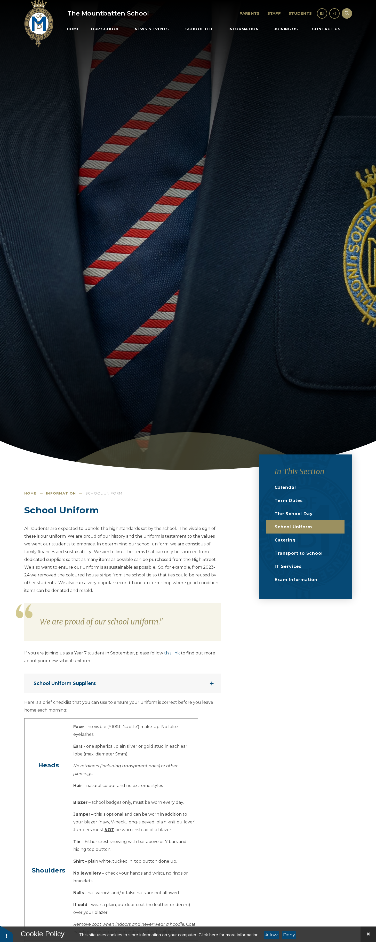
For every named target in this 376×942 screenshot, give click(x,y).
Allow (271, 934)
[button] (6, 933)
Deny (289, 934)
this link (172, 653)
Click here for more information (228, 934)
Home (30, 493)
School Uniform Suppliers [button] (65, 683)
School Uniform (103, 493)
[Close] (368, 934)
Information (61, 493)
